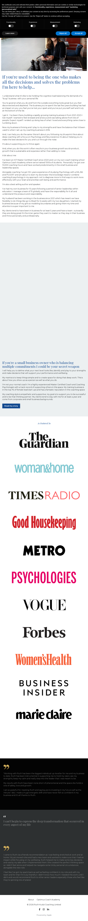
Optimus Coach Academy (48, 900)
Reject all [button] (62, 33)
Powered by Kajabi (44, 915)
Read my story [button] (11, 406)
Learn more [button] (10, 33)
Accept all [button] (78, 33)
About (31, 900)
